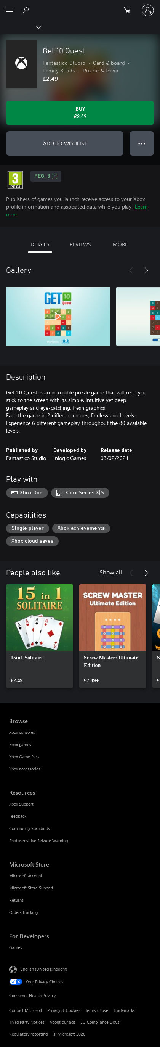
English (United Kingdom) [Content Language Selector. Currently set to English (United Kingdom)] (44, 969)
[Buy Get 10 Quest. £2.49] (80, 113)
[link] (39, 636)
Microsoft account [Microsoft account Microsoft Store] (25, 875)
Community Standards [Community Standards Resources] (29, 828)
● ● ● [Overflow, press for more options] (142, 143)
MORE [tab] (120, 244)
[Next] (146, 270)
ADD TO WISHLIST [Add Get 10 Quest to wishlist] (64, 143)
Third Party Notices (27, 1022)
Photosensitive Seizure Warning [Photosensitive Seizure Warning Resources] (38, 840)
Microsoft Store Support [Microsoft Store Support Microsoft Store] (31, 887)
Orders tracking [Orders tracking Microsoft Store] (23, 912)
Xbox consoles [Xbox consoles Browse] (22, 732)
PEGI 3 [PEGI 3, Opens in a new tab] (46, 176)
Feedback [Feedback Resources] (17, 816)
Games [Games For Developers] (15, 947)
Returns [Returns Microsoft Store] (16, 899)
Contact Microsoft (25, 1010)
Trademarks (124, 1010)
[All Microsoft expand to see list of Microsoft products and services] (9, 10)
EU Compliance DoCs (100, 1022)
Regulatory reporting (28, 1033)
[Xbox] (20, 27)
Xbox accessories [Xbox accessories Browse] (24, 768)
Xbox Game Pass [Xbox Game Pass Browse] (24, 756)
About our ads (62, 1022)
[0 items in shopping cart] (129, 10)
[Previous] (131, 270)
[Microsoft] (80, 5)
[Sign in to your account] (148, 10)
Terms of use (96, 1010)
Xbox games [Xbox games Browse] (20, 744)
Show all (110, 572)
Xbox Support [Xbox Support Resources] (21, 803)
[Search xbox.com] (26, 10)
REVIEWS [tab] (80, 244)
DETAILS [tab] (39, 244)
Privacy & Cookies (63, 1010)
